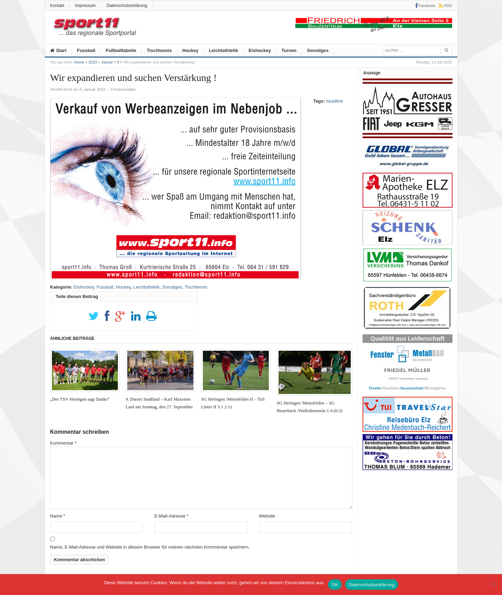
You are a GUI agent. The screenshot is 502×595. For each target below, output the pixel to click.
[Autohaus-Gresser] (407, 136)
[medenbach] (407, 430)
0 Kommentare (123, 89)
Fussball (86, 50)
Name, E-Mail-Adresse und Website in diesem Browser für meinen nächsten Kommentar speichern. (150, 547)
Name (57, 516)
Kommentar (63, 443)
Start (58, 50)
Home (79, 62)
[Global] (407, 168)
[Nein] (493, 584)
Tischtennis (159, 50)
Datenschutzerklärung (127, 5)
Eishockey (260, 50)
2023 (93, 62)
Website (267, 516)
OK (335, 584)
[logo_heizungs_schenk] (407, 243)
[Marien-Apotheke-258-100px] (407, 206)
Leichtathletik (223, 50)
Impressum (85, 5)
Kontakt (57, 5)
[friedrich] (373, 30)
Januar (107, 62)
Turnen (288, 50)
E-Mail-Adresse (171, 516)
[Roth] (407, 330)
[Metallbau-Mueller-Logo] (407, 392)
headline (334, 101)
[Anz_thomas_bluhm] (407, 468)
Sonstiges (317, 50)
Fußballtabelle (121, 50)
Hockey (190, 50)
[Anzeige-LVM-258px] (407, 280)
